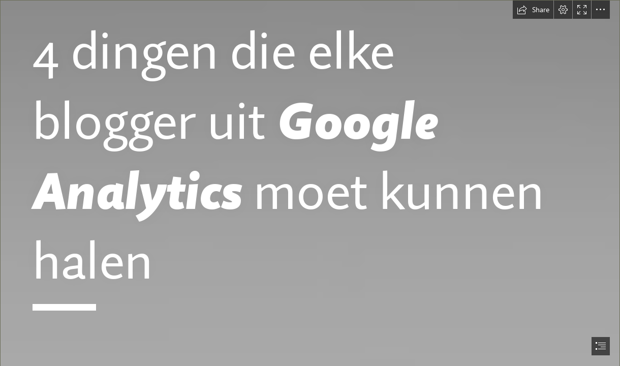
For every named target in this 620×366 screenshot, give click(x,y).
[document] (310, 183)
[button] (533, 10)
